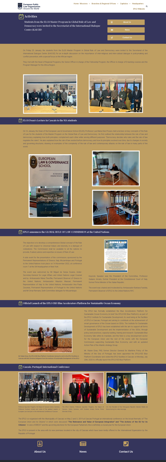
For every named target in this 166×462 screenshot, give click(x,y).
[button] (126, 22)
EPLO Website (139, 9)
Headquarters (138, 4)
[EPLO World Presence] (28, 6)
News (83, 451)
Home (76, 4)
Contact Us (126, 451)
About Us (40, 451)
